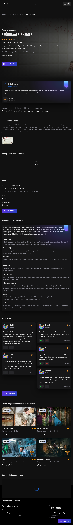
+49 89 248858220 (55, 508)
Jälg (3, 510)
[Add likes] (5, 347)
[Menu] (67, 4)
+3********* (7, 185)
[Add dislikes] (11, 347)
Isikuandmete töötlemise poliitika (12, 516)
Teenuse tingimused (8, 513)
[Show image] (7, 140)
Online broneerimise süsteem (11, 500)
